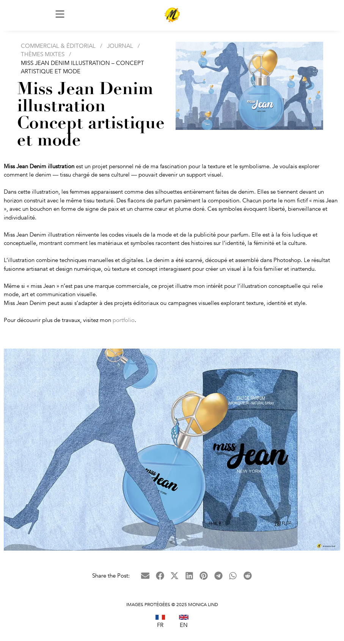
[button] (145, 579)
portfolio (124, 323)
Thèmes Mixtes (42, 58)
